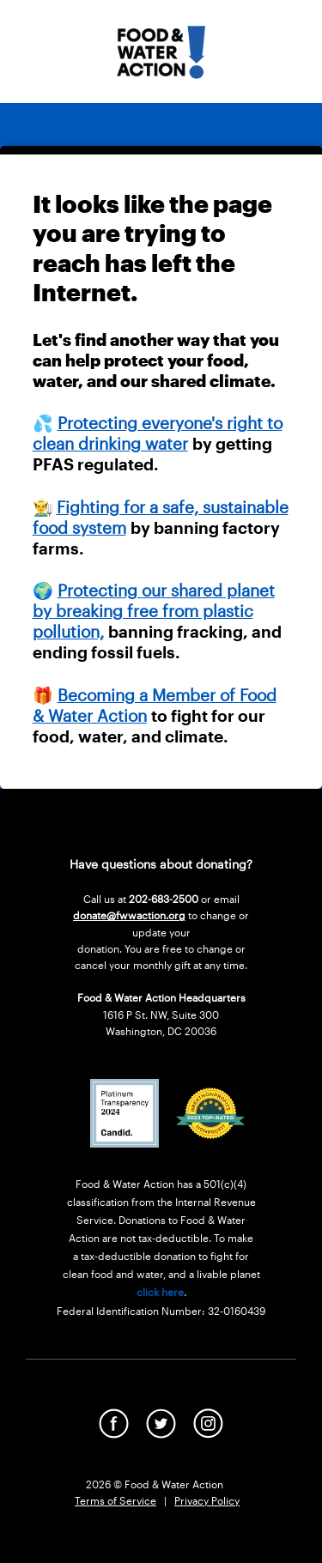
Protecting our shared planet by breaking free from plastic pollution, (154, 610)
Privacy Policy (207, 1500)
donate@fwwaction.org (129, 915)
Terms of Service (115, 1500)
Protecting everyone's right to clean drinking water (158, 433)
